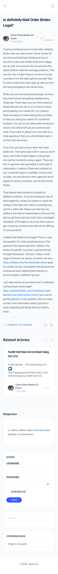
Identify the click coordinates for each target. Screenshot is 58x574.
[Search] (52, 6)
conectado (38, 430)
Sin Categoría (25, 324)
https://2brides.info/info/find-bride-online (25, 262)
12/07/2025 (20, 391)
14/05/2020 (16, 41)
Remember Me (18, 491)
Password (28, 477)
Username (12, 463)
